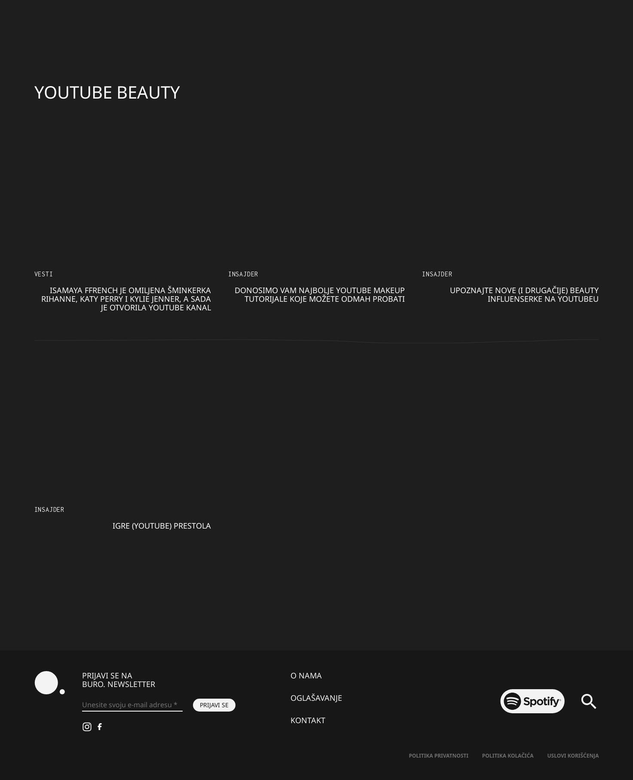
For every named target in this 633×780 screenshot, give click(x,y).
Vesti (43, 274)
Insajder (243, 274)
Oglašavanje (316, 698)
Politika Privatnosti (438, 755)
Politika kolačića (508, 755)
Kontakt (308, 720)
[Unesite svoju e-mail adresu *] (132, 705)
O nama (306, 675)
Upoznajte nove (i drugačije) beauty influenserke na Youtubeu (524, 294)
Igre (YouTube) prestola (162, 525)
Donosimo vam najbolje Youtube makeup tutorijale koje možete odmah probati (320, 294)
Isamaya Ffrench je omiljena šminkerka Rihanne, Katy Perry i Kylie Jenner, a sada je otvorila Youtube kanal (126, 299)
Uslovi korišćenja (573, 755)
